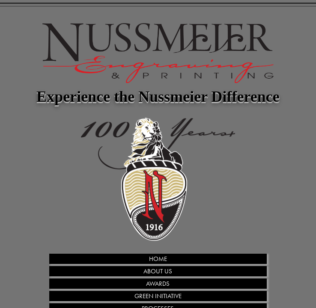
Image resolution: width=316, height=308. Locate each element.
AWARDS (158, 283)
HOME (158, 259)
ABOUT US (157, 271)
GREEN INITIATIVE (158, 296)
